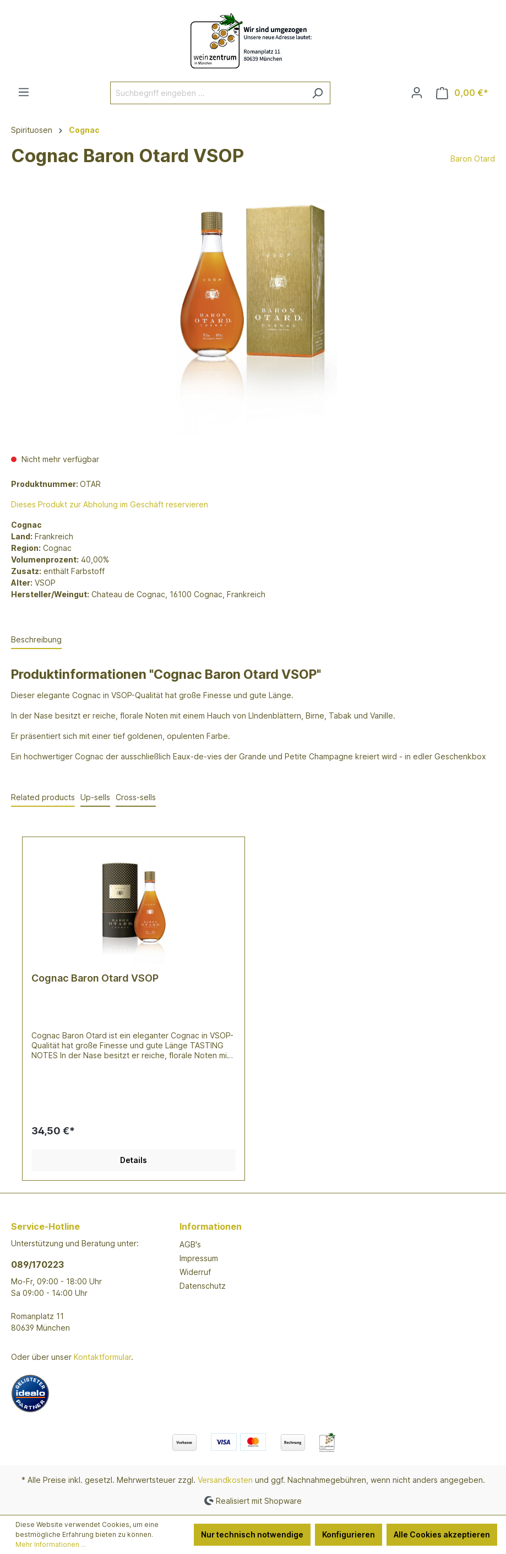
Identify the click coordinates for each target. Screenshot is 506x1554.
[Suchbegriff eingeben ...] (207, 93)
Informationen (210, 1226)
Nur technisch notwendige (252, 1534)
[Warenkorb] (462, 93)
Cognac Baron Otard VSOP (95, 978)
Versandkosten (225, 1480)
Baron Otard (472, 158)
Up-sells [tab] (95, 797)
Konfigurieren (348, 1534)
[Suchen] (317, 93)
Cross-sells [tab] (136, 797)
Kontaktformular (102, 1357)
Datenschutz (202, 1285)
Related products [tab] (43, 797)
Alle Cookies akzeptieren (442, 1534)
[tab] (36, 640)
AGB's (190, 1244)
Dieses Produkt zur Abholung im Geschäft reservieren (109, 504)
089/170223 (37, 1264)
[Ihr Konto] (416, 92)
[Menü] (23, 92)
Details (133, 1160)
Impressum (198, 1258)
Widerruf (195, 1272)
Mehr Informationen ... (50, 1544)
